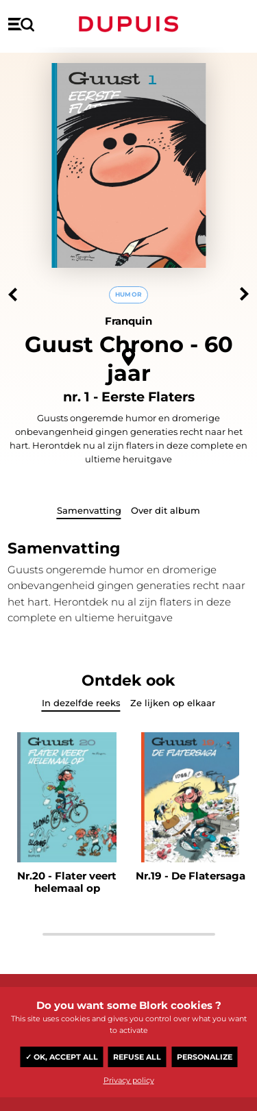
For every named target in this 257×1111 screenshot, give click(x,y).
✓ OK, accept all (61, 1057)
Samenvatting (89, 510)
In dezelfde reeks (81, 702)
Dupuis (129, 24)
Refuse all (137, 1057)
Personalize (204, 1057)
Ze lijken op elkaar (172, 702)
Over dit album (165, 510)
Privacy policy (128, 1080)
